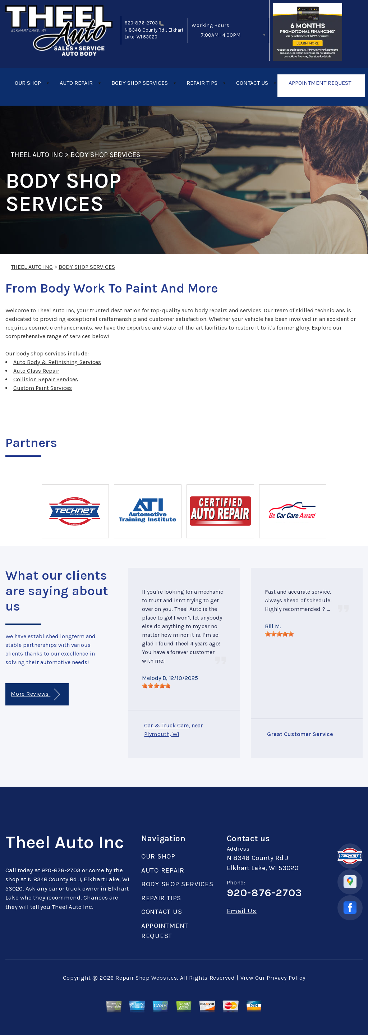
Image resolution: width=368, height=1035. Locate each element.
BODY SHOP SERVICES (139, 82)
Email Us (242, 911)
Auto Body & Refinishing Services (57, 362)
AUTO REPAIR (76, 82)
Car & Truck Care (166, 725)
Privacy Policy (286, 977)
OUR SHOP (28, 82)
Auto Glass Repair (36, 370)
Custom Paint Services (42, 388)
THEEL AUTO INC (37, 155)
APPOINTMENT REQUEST (320, 82)
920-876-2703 (141, 23)
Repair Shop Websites (146, 977)
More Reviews (35, 694)
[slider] (156, 686)
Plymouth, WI (161, 734)
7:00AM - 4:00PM (220, 35)
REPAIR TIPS (202, 82)
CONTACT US (252, 82)
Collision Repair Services (45, 379)
